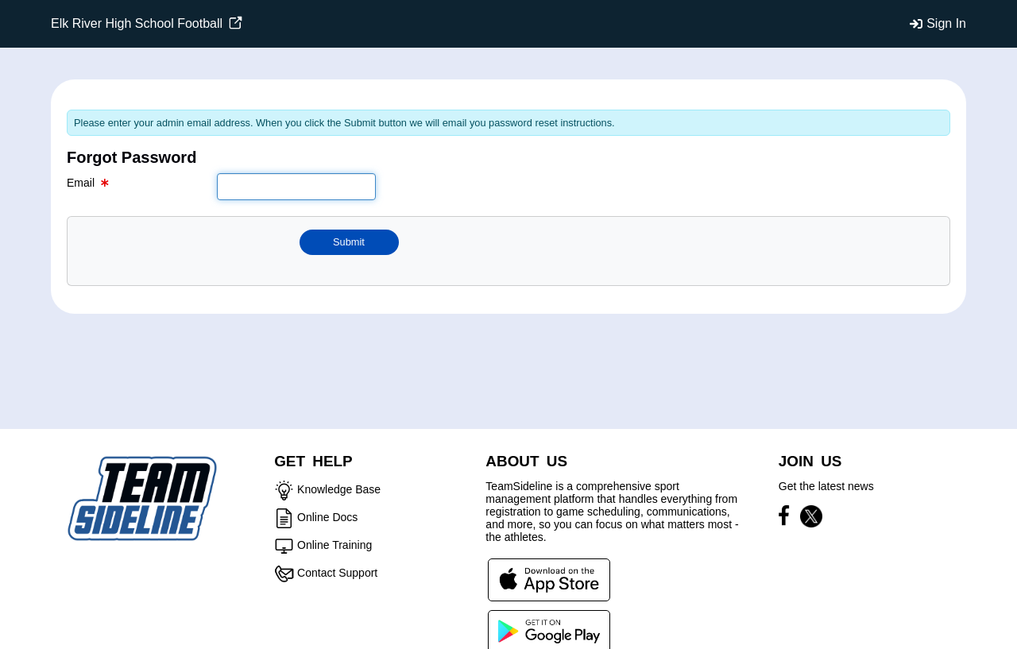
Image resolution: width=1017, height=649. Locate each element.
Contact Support (337, 572)
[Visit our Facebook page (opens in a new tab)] (788, 518)
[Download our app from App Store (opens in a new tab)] (549, 579)
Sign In (946, 23)
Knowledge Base (339, 489)
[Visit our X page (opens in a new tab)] (811, 518)
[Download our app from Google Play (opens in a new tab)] (549, 630)
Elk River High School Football (146, 23)
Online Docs (327, 517)
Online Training (334, 545)
